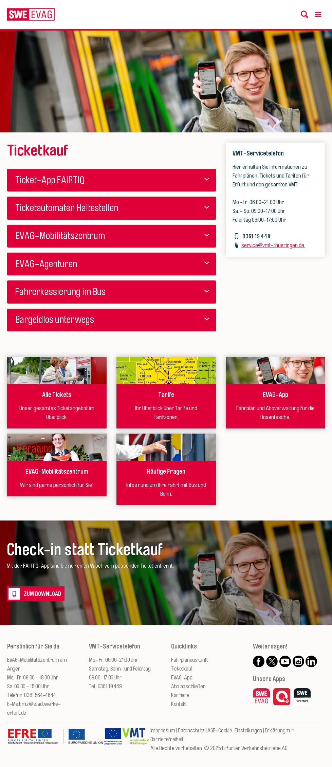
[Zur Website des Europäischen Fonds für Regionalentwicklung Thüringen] (55, 740)
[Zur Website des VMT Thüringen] (135, 740)
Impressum (162, 730)
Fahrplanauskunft (189, 660)
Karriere (180, 695)
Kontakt (179, 704)
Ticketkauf (181, 668)
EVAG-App (181, 677)
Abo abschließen (188, 686)
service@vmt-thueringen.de (273, 245)
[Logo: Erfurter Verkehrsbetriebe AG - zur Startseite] (31, 14)
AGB (211, 730)
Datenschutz (191, 730)
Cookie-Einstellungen (240, 730)
